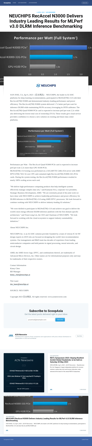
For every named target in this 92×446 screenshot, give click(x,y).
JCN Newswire (33, 2)
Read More (79, 336)
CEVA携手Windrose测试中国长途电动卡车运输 (24, 382)
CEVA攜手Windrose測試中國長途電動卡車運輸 (24, 370)
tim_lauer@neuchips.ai (19, 284)
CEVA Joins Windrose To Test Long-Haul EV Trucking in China (24, 376)
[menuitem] (14, 3)
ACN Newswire (22, 2)
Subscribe (85, 2)
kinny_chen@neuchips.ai (20, 275)
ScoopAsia (7, 3)
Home (14, 2)
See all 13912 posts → (24, 387)
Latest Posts (85, 439)
